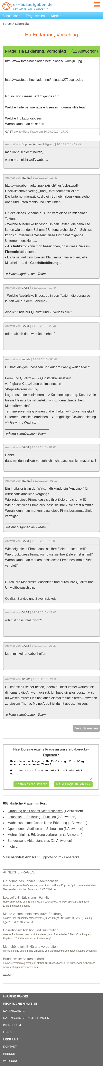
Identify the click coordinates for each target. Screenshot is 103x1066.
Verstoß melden (86, 728)
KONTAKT (10, 1046)
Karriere (57, 16)
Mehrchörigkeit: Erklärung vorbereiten (35, 834)
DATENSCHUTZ (14, 1010)
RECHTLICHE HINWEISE (20, 1003)
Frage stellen (35, 16)
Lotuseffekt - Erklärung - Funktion (32, 817)
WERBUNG (10, 1061)
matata (25, 177)
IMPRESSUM (12, 1025)
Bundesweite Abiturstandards (29, 840)
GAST (9, 131)
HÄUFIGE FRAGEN (16, 996)
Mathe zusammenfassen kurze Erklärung (37, 823)
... (9, 975)
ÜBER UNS (10, 1039)
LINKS (7, 1032)
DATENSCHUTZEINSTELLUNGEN (26, 1018)
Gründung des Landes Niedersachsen (35, 811)
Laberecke (71, 857)
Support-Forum (50, 857)
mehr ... (13, 846)
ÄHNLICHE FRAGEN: (19, 872)
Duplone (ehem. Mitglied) (37, 144)
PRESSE (9, 1053)
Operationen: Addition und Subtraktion (35, 828)
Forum (7, 23)
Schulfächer (11, 16)
